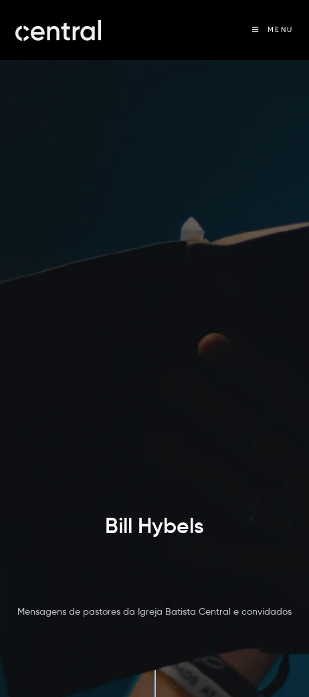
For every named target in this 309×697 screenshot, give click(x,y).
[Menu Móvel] (273, 29)
